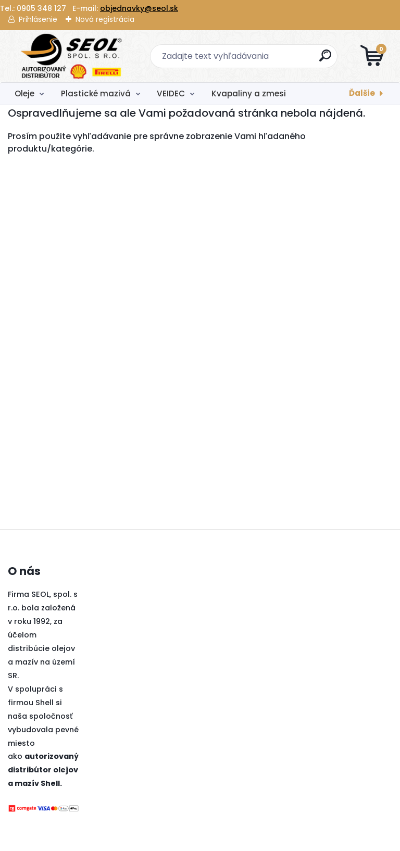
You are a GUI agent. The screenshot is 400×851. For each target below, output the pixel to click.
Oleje (24, 93)
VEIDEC (171, 93)
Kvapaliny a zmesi (248, 93)
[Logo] (71, 56)
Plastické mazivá (96, 93)
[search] (325, 59)
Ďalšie (362, 92)
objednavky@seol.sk (139, 8)
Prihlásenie (38, 19)
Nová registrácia (105, 19)
